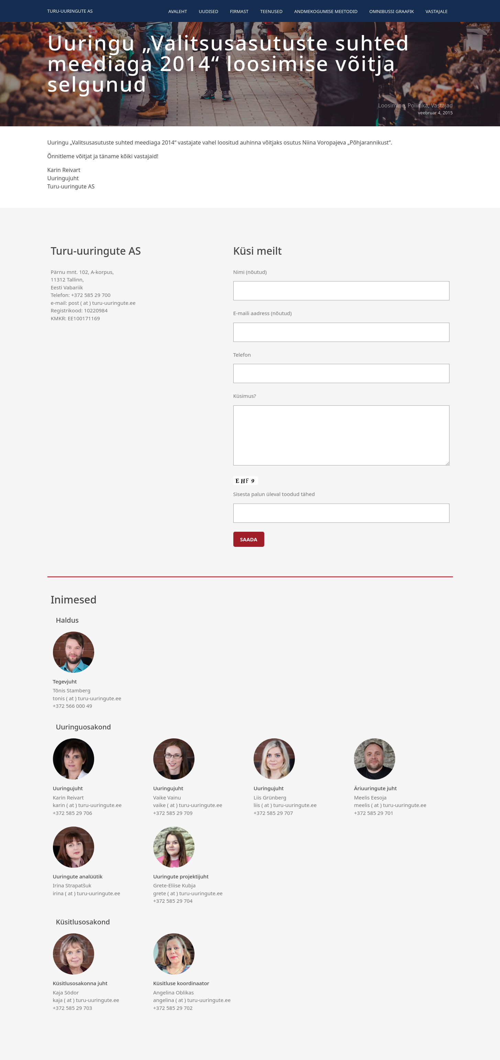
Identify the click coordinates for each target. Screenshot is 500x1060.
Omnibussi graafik (391, 11)
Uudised (208, 11)
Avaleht (177, 11)
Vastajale (437, 11)
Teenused (271, 11)
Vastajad (442, 105)
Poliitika (418, 105)
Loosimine (391, 105)
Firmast (239, 11)
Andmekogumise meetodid (325, 11)
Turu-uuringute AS (70, 11)
